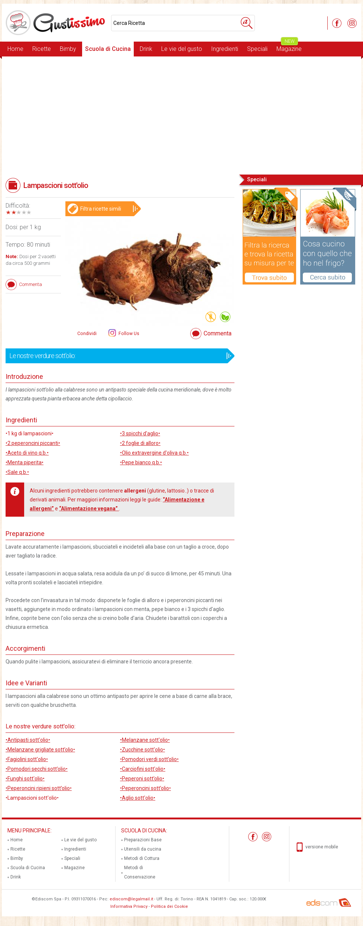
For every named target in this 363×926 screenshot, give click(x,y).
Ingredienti (224, 48)
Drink (146, 48)
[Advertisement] (181, 115)
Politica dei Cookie (169, 906)
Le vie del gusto (181, 48)
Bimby (68, 48)
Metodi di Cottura (141, 858)
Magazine (289, 47)
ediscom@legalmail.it (131, 899)
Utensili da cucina (142, 849)
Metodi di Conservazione (139, 872)
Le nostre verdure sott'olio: (117, 355)
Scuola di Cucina (108, 48)
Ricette (41, 48)
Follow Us (128, 333)
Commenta (217, 333)
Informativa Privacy (129, 906)
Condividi (87, 333)
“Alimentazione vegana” (89, 508)
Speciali (257, 48)
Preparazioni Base (143, 839)
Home (15, 48)
